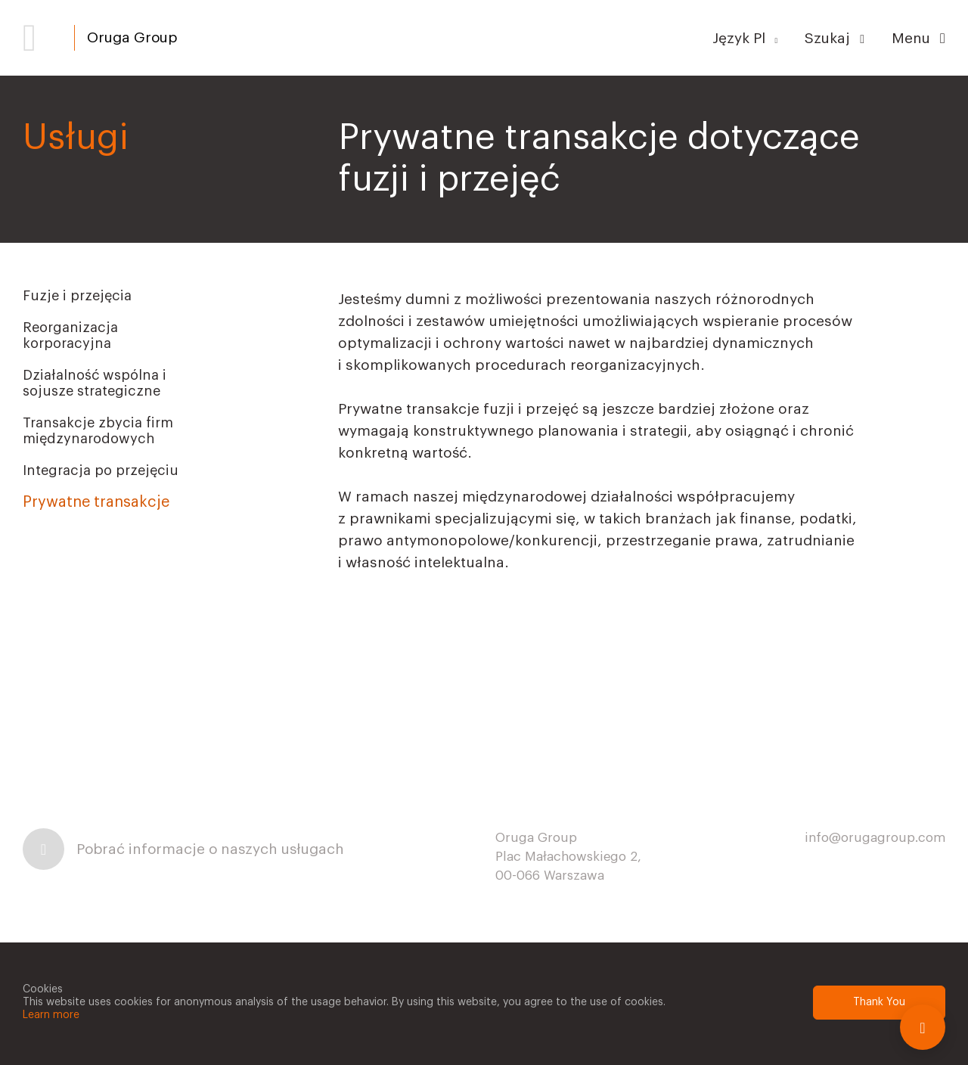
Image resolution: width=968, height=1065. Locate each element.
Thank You (879, 1002)
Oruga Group (132, 37)
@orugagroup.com (887, 837)
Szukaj (834, 38)
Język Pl (745, 38)
